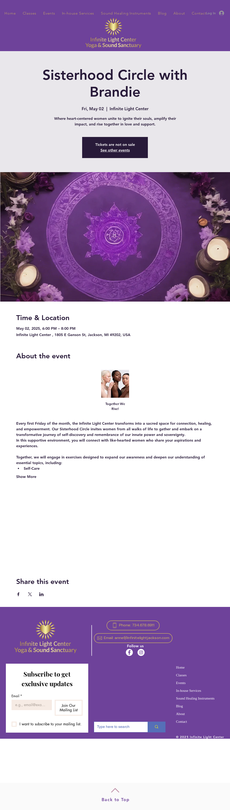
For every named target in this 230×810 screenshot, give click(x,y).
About (180, 714)
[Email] (30, 705)
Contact (181, 721)
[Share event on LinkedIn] (41, 594)
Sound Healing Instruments (195, 698)
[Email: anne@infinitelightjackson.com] (133, 638)
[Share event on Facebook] (18, 594)
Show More (26, 476)
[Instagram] (141, 652)
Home (180, 667)
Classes (181, 675)
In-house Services (188, 691)
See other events (115, 150)
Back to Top (116, 799)
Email (17, 696)
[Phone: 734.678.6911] (133, 625)
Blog (179, 706)
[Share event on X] (30, 594)
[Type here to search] (117, 727)
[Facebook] (129, 652)
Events (181, 683)
